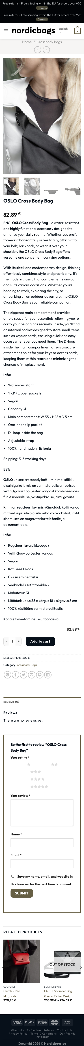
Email (16, 855)
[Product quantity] (12, 641)
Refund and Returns (40, 1030)
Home (27, 42)
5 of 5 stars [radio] (21, 786)
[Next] (79, 189)
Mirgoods (9, 996)
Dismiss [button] (42, 8)
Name (16, 834)
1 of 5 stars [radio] (17, 764)
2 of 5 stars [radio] (41, 764)
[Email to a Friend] (31, 674)
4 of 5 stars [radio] (21, 779)
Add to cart (40, 641)
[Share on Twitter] (23, 674)
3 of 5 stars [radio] (21, 771)
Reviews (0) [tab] (11, 701)
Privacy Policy (18, 1033)
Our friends (67, 1033)
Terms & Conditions (43, 1033)
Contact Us (64, 1030)
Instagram (43, 1036)
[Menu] (6, 30)
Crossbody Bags (49, 42)
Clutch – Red (11, 991)
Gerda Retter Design (58, 996)
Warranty (17, 1030)
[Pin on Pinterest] (39, 674)
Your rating (20, 757)
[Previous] (3, 976)
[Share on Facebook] (15, 674)
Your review (20, 796)
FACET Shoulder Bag (58, 991)
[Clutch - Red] (21, 961)
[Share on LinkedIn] (48, 674)
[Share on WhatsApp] (7, 674)
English (63, 31)
